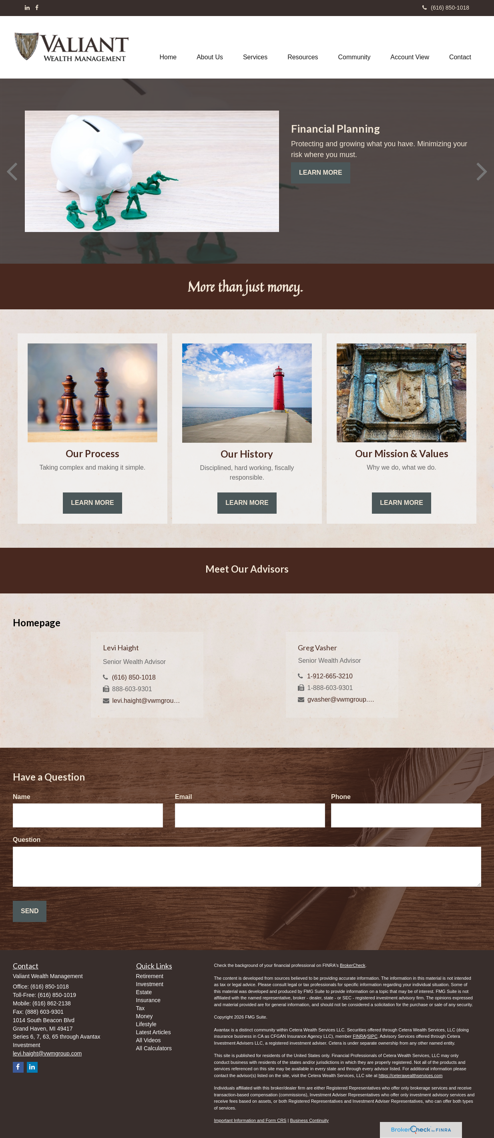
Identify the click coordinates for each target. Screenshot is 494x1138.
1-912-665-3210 (330, 676)
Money (144, 1016)
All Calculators (154, 1048)
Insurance (148, 1000)
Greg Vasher (317, 647)
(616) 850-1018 (445, 7)
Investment (149, 984)
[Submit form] (29, 911)
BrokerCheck (352, 965)
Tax (140, 1008)
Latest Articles (153, 1032)
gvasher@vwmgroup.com (342, 699)
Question (26, 839)
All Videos (148, 1040)
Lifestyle (146, 1024)
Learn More (320, 172)
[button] (210, 47)
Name (21, 796)
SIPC (372, 1036)
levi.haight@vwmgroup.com (147, 700)
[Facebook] (36, 8)
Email (183, 796)
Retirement (149, 976)
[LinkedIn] (27, 8)
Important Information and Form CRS (250, 1120)
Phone (341, 796)
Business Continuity (309, 1120)
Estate (144, 992)
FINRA (359, 1036)
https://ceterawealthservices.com (411, 1075)
